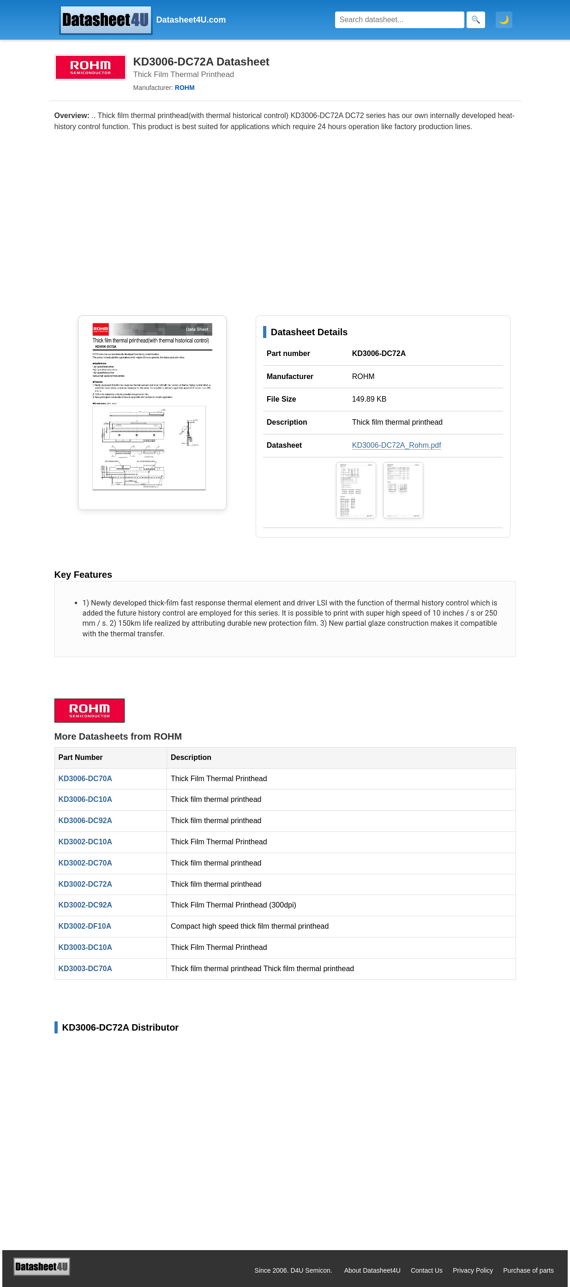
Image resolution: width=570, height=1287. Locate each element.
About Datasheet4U (372, 1270)
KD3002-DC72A (86, 884)
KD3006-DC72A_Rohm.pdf (396, 445)
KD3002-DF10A (85, 926)
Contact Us (427, 1270)
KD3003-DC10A (86, 947)
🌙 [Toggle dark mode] (504, 19)
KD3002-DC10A (86, 842)
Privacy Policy (473, 1270)
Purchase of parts (528, 1270)
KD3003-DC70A (86, 969)
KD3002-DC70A (86, 863)
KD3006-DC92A (86, 820)
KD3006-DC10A (86, 799)
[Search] (399, 20)
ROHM (363, 376)
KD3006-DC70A (86, 779)
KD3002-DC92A (86, 905)
